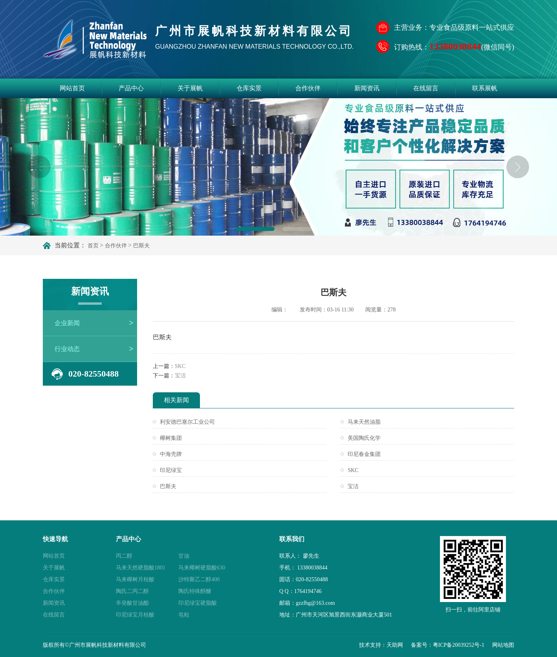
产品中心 (131, 88)
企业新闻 (67, 323)
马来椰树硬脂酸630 (201, 568)
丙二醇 (124, 556)
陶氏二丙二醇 (132, 591)
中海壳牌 (171, 454)
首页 (93, 246)
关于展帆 (190, 88)
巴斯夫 (168, 486)
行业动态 (67, 349)
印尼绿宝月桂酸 (135, 615)
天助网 (395, 645)
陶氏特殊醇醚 (194, 591)
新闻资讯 (366, 88)
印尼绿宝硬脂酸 (197, 603)
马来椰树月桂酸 (135, 579)
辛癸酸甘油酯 (132, 603)
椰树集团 (171, 438)
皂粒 (183, 615)
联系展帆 (484, 88)
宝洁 (180, 376)
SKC (180, 366)
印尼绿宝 (171, 470)
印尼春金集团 (364, 454)
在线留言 (425, 88)
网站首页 (72, 88)
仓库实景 (249, 88)
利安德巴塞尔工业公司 (187, 422)
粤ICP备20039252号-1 (458, 645)
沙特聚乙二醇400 (199, 579)
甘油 (183, 556)
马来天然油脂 (364, 422)
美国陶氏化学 (364, 438)
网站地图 (503, 645)
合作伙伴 (308, 88)
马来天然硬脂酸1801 (140, 568)
